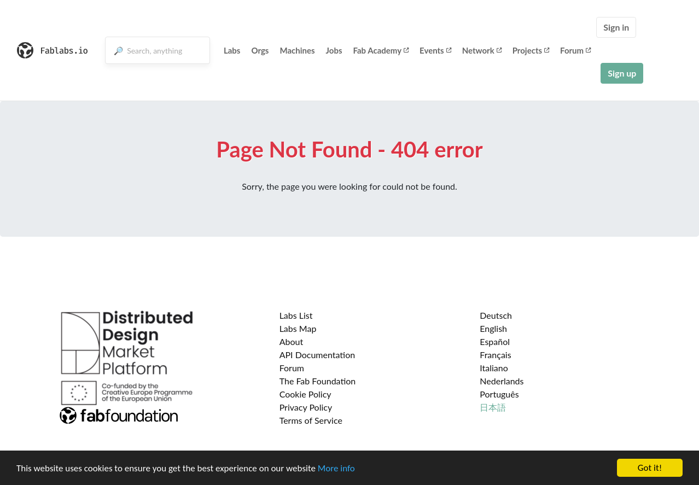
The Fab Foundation (317, 381)
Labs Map (298, 328)
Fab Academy (381, 50)
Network (482, 50)
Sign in (616, 27)
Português (499, 394)
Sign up (622, 73)
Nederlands (501, 381)
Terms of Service (310, 420)
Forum (575, 50)
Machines (296, 50)
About (291, 341)
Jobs (334, 50)
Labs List (296, 315)
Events (435, 50)
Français (495, 354)
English (493, 328)
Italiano (494, 368)
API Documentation (317, 354)
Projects (530, 50)
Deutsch (496, 315)
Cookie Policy (305, 394)
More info (336, 469)
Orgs (260, 50)
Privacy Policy (306, 407)
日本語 (493, 407)
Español (495, 341)
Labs (232, 50)
